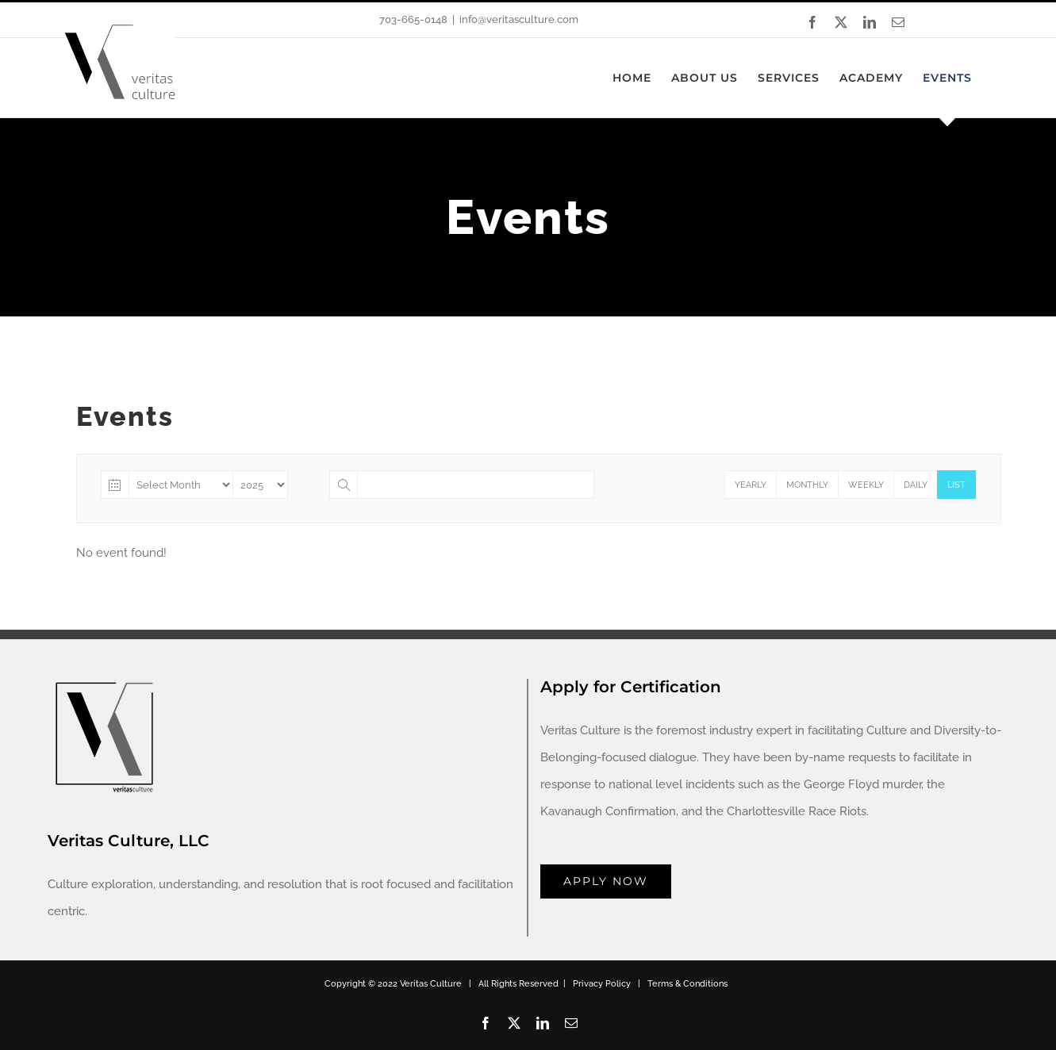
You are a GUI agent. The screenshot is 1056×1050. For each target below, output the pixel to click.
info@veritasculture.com (518, 19)
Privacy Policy (602, 984)
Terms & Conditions (687, 984)
